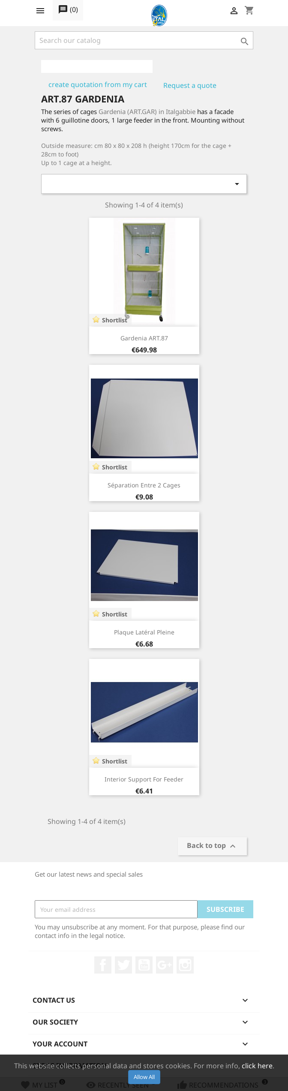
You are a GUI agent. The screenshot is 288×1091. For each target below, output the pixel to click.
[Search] (144, 40)
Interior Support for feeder (144, 779)
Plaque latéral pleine (144, 632)
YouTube (144, 965)
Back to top (212, 846)
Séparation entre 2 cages (144, 485)
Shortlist (114, 320)
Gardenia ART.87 (144, 338)
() (68, 9)
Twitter (123, 965)
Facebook (102, 965)
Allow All (144, 1077)
